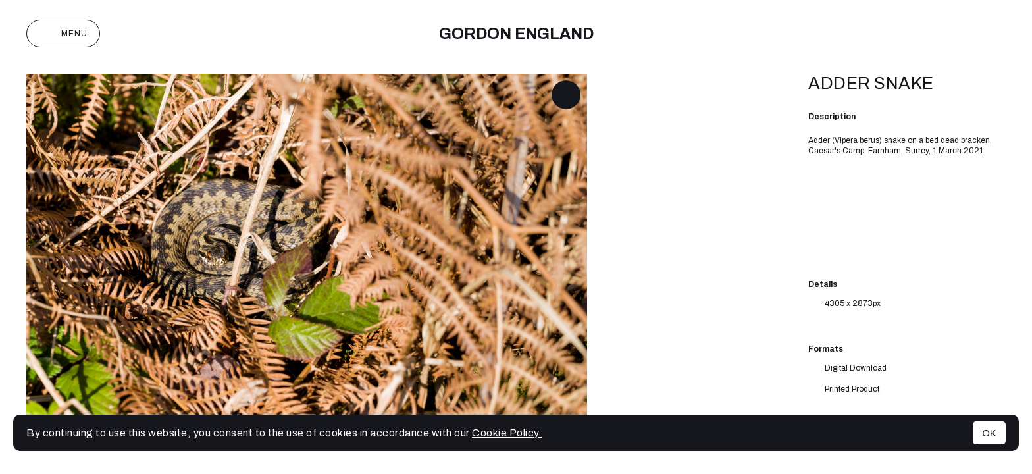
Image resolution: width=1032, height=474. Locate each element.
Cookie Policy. (507, 432)
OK (989, 432)
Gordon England (516, 33)
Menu (63, 33)
